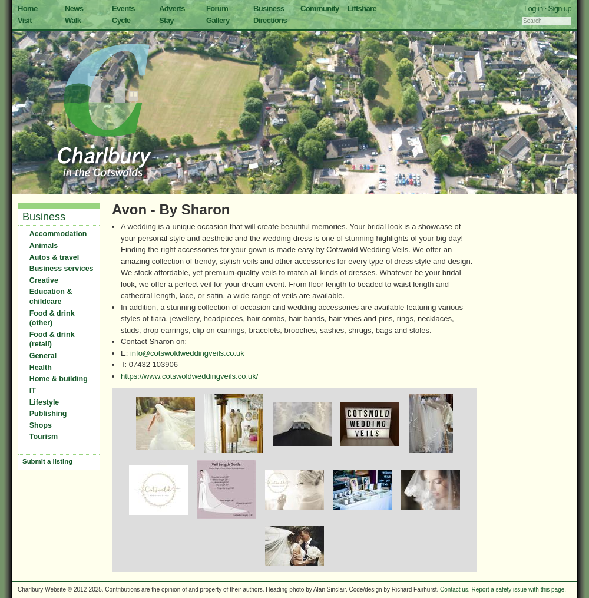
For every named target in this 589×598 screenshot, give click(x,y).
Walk (73, 20)
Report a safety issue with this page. (518, 589)
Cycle (121, 20)
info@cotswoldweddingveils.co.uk (187, 353)
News (74, 8)
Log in (533, 8)
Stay (166, 20)
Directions (270, 20)
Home (28, 8)
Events (123, 8)
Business (268, 8)
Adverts (172, 8)
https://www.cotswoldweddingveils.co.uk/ (189, 376)
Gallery (218, 20)
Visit (25, 20)
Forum (217, 8)
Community (319, 8)
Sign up (559, 8)
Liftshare (362, 8)
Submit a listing (47, 461)
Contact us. (455, 589)
